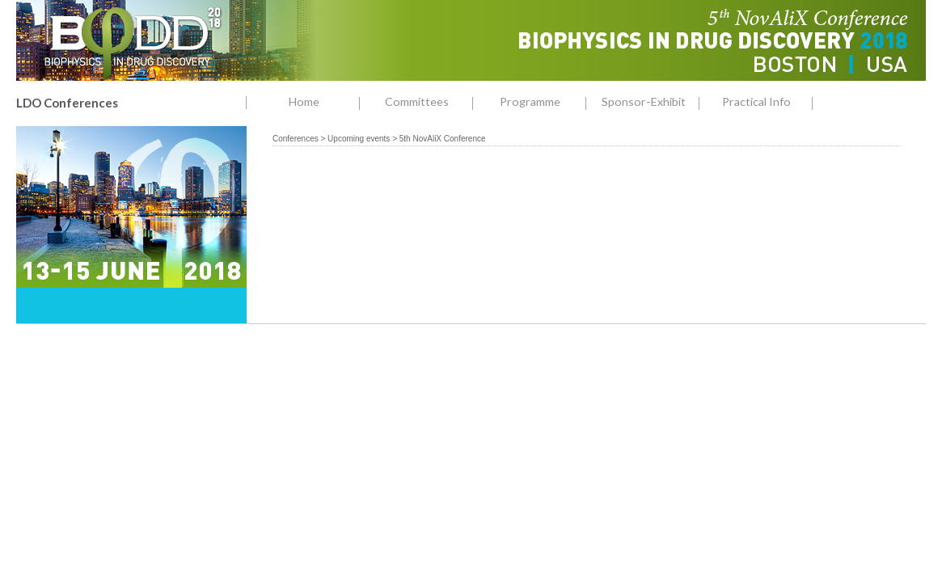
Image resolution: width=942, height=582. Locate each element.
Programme (543, 102)
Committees (429, 102)
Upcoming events (358, 138)
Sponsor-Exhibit (650, 102)
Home (304, 101)
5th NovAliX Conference (442, 138)
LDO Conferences (67, 102)
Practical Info (767, 102)
